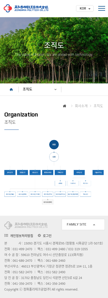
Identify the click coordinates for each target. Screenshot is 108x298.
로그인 (47, 236)
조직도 (27, 89)
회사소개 (81, 105)
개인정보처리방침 (21, 235)
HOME (11, 89)
